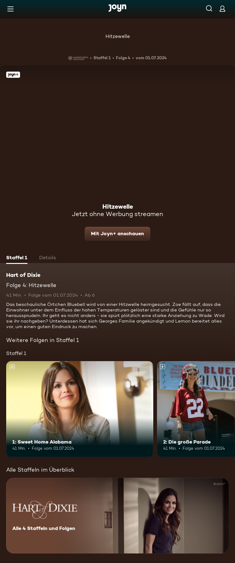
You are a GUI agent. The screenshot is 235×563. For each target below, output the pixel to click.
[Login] (222, 8)
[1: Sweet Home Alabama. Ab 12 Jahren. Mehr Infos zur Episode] (79, 409)
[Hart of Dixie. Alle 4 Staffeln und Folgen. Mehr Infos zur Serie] (117, 515)
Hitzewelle (117, 36)
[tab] (17, 258)
